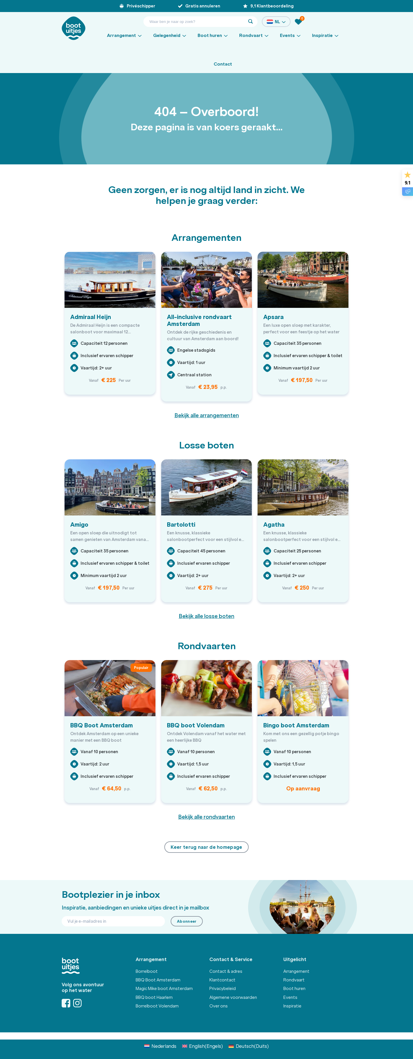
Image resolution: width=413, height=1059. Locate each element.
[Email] (113, 921)
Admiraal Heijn (90, 317)
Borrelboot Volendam (157, 1006)
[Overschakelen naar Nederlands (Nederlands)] (160, 1046)
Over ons (218, 1006)
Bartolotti (181, 524)
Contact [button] (223, 64)
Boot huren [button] (210, 35)
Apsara (273, 317)
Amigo (79, 524)
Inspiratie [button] (322, 35)
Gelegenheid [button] (166, 35)
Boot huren (294, 988)
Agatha (274, 524)
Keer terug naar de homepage (206, 847)
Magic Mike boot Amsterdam (164, 988)
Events (290, 997)
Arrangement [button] (121, 35)
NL (276, 21)
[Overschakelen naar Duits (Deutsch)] (248, 1046)
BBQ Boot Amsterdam (101, 725)
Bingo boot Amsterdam (296, 725)
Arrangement (296, 971)
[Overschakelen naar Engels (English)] (202, 1046)
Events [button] (287, 35)
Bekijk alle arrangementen (206, 415)
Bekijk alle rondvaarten (206, 817)
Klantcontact (222, 980)
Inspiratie (292, 1006)
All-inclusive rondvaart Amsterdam (199, 320)
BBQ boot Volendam (196, 725)
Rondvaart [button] (251, 35)
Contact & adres (225, 971)
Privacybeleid (222, 988)
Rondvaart (294, 980)
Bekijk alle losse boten (206, 616)
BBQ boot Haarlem (154, 997)
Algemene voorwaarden (233, 997)
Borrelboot (147, 971)
